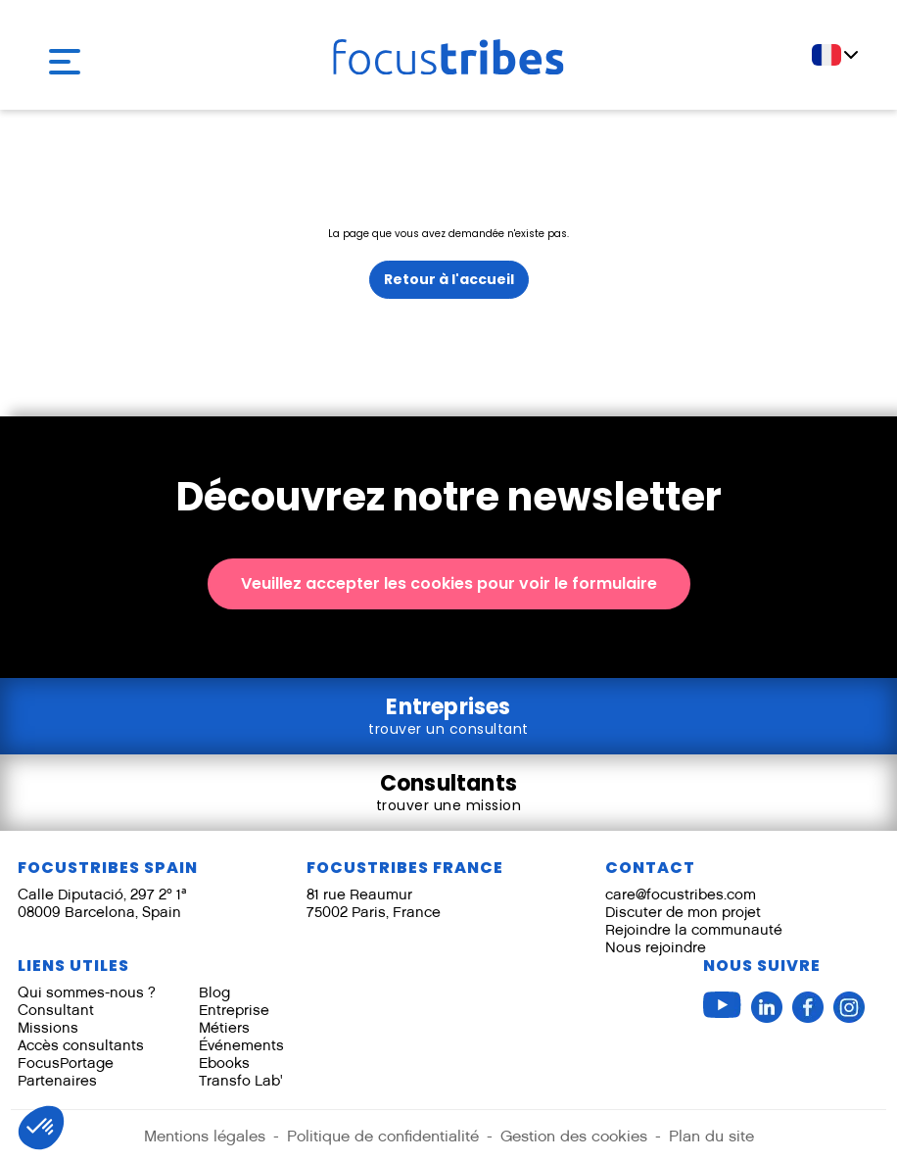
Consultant (56, 1009)
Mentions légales (204, 1136)
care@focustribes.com (680, 894)
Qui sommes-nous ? (87, 992)
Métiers (224, 1027)
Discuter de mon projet (683, 911)
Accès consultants (81, 1045)
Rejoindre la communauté (693, 929)
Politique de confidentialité (383, 1136)
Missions (48, 1027)
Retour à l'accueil (449, 279)
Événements (241, 1045)
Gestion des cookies (573, 1136)
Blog (214, 992)
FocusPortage (66, 1062)
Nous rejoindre (655, 947)
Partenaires (57, 1080)
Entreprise (234, 1009)
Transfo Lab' (241, 1080)
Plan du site (711, 1136)
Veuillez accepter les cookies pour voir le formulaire (449, 583)
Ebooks (224, 1062)
